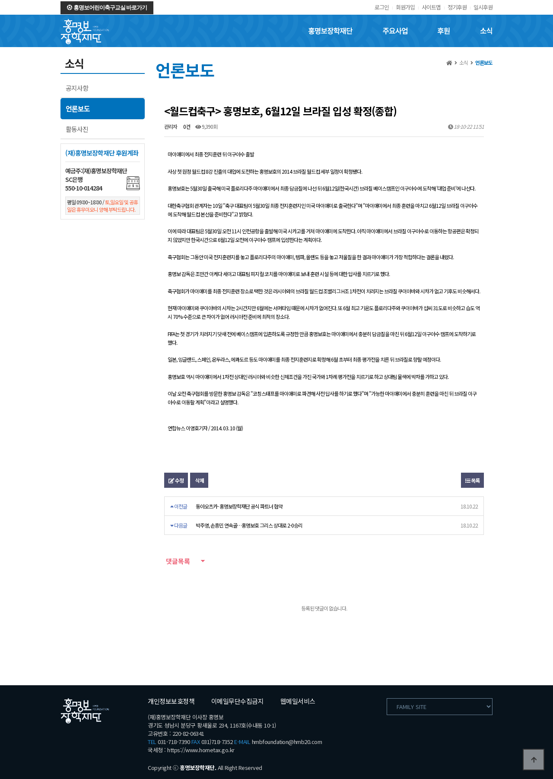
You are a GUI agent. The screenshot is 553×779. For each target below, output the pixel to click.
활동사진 (77, 129)
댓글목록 (177, 561)
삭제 (199, 480)
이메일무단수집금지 (237, 701)
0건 (186, 126)
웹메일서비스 (297, 701)
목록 (472, 480)
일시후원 (483, 7)
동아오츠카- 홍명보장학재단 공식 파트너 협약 (239, 506)
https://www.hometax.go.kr (201, 750)
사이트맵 (431, 7)
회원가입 (405, 7)
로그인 (382, 7)
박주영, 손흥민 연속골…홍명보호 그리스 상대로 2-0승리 (249, 525)
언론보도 (78, 108)
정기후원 (457, 7)
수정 (176, 480)
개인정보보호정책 (171, 701)
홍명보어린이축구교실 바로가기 (107, 7)
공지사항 (77, 87)
